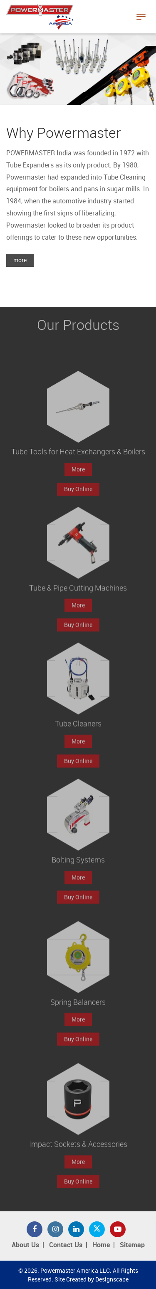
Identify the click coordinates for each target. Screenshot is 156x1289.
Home (101, 1245)
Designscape (112, 1279)
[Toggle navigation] (141, 17)
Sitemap (132, 1245)
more (20, 260)
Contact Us (65, 1245)
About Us (25, 1245)
